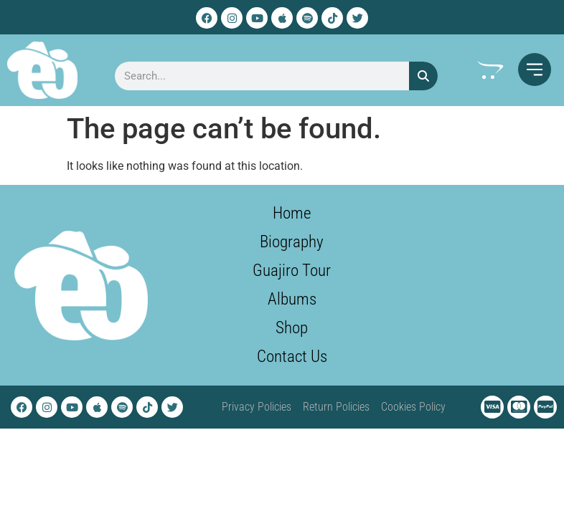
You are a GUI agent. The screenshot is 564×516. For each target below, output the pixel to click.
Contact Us (292, 356)
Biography (292, 242)
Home (292, 213)
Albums (292, 299)
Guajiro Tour (292, 270)
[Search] (423, 76)
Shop (292, 328)
